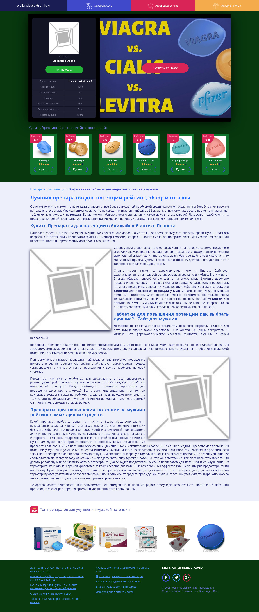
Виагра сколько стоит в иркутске (116, 586)
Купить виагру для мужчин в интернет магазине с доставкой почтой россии (53, 586)
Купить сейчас (165, 67)
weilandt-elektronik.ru (32, 5)
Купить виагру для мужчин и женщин (119, 581)
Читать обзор (64, 69)
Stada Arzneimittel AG (80, 81)
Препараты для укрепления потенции (119, 576)
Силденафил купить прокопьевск (50, 593)
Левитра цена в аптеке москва (114, 592)
